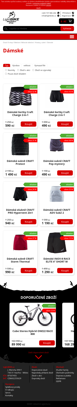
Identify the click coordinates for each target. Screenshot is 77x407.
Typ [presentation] (6, 65)
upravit (48, 5)
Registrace (66, 16)
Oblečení (17, 42)
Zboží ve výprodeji (43, 70)
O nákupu (9, 389)
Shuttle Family (62, 370)
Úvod (5, 42)
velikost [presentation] (27, 65)
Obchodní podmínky (65, 372)
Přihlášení (66, 13)
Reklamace (60, 378)
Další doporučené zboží (38, 353)
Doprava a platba (63, 375)
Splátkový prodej (12, 387)
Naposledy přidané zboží (42, 372)
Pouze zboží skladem (17, 73)
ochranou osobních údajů (42, 3)
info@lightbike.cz (49, 16)
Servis (7, 392)
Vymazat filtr (39, 65)
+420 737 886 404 (49, 13)
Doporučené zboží (39, 370)
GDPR (58, 381)
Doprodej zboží (38, 378)
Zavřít (38, 8)
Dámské (50, 42)
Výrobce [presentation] (15, 65)
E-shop (10, 42)
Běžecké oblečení (27, 42)
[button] (74, 325)
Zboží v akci (25, 70)
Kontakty (9, 395)
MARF (29, 404)
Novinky (11, 70)
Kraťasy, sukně (40, 42)
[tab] (6, 65)
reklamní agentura (41, 404)
